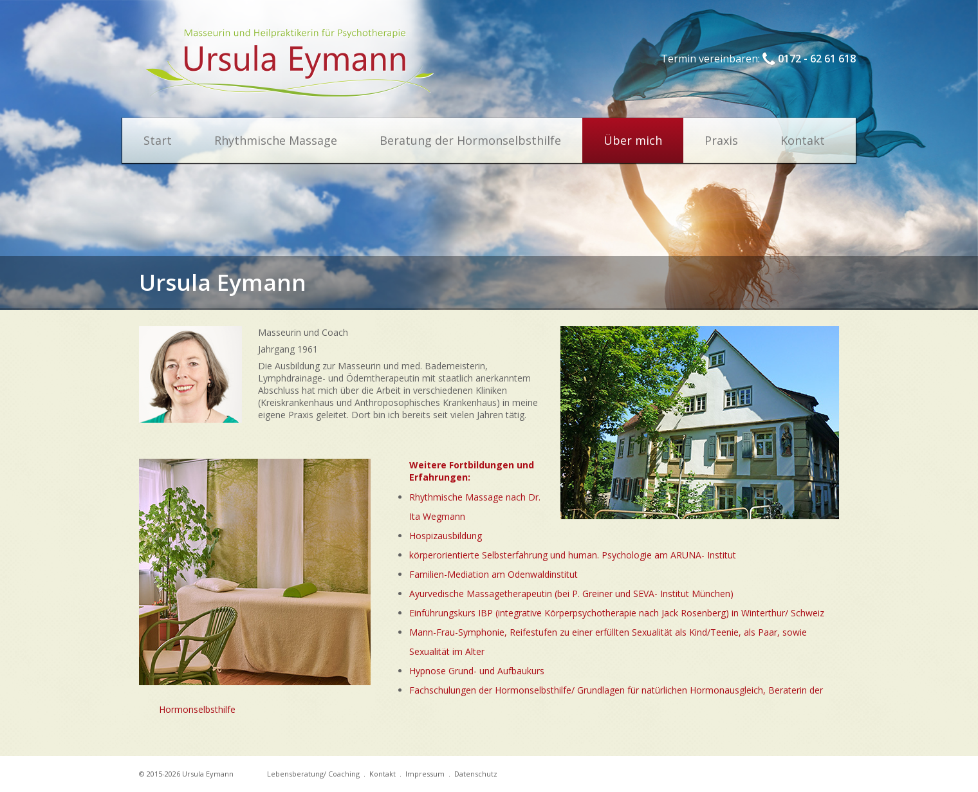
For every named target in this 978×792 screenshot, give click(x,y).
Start (157, 140)
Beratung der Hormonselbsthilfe (470, 140)
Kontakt (802, 140)
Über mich (633, 140)
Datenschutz (475, 773)
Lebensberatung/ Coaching (313, 773)
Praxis (721, 140)
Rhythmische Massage (275, 140)
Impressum (425, 773)
